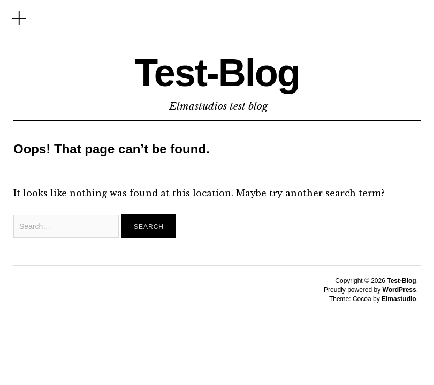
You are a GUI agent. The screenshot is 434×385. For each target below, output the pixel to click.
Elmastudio (399, 299)
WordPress (399, 290)
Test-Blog (217, 72)
